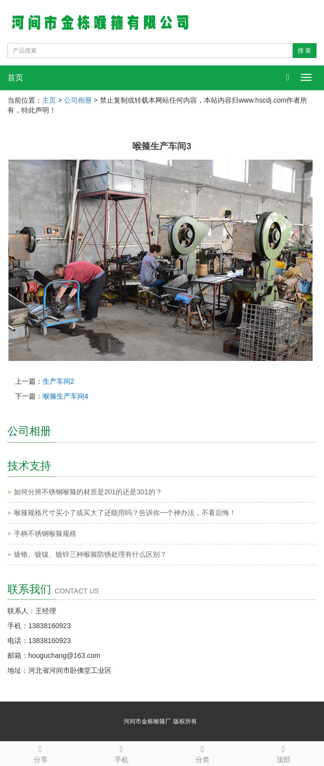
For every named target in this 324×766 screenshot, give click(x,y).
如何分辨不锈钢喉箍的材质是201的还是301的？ (88, 492)
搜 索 (304, 50)
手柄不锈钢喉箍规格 (45, 533)
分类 (202, 753)
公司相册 (78, 100)
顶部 (283, 753)
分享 (40, 753)
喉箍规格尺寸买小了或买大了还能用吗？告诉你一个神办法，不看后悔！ (125, 513)
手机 (121, 753)
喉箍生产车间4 (65, 396)
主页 (49, 100)
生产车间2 (58, 381)
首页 (15, 77)
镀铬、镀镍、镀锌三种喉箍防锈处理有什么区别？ (90, 554)
